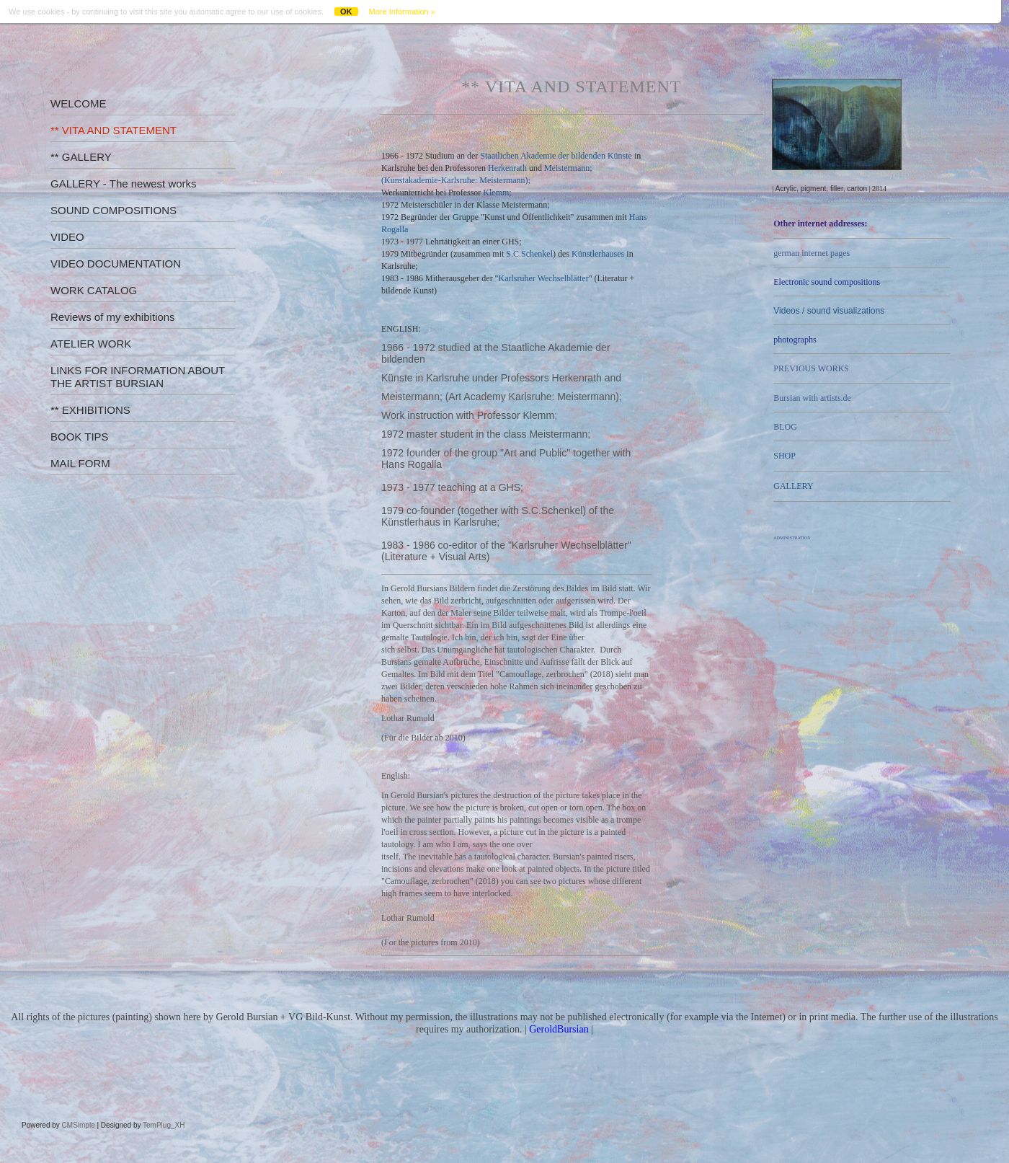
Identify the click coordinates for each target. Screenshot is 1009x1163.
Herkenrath (507, 168)
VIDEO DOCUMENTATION (115, 263)
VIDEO (67, 237)
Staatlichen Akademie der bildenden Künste (556, 156)
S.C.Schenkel (529, 254)
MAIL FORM (80, 463)
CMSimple (78, 1125)
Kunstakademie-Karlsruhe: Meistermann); (457, 180)
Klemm (496, 192)
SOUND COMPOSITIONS (113, 210)
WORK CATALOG (93, 290)
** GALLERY (81, 157)
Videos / (828, 311)
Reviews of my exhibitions (112, 317)
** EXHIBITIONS (90, 410)
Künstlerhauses (598, 254)
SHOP (784, 456)
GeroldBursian (558, 1029)
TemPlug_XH (164, 1125)
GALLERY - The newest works (123, 183)
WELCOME (78, 103)
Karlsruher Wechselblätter (544, 278)
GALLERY (793, 486)
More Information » (402, 11)
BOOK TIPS (79, 436)
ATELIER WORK (90, 343)
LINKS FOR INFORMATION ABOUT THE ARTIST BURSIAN (137, 376)
